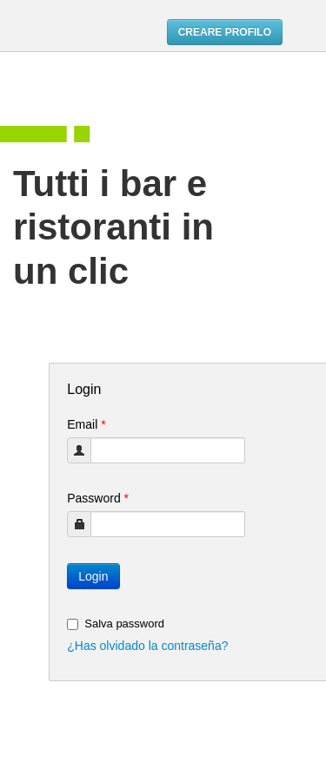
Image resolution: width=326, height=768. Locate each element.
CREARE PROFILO (224, 32)
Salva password (115, 623)
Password (98, 498)
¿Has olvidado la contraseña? (147, 646)
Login (93, 576)
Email (86, 424)
